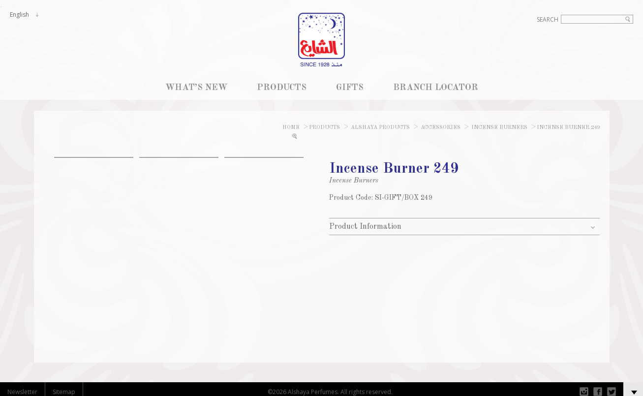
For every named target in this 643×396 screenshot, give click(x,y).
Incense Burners (499, 127)
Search (547, 19)
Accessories (440, 127)
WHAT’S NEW (196, 87)
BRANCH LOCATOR (435, 87)
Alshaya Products (379, 127)
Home (291, 127)
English (19, 14)
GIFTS (350, 87)
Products (324, 127)
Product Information (365, 227)
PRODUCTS (281, 87)
